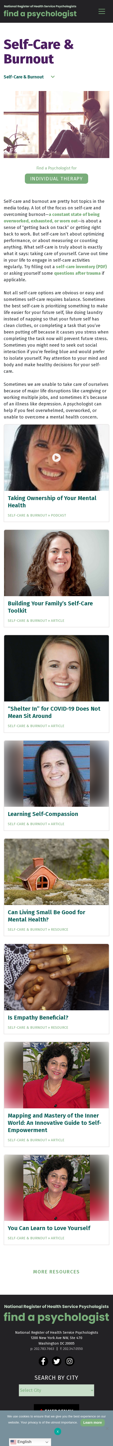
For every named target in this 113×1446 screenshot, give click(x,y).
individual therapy (56, 179)
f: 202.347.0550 (71, 1349)
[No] (106, 1428)
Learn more (92, 1422)
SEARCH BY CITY (56, 1377)
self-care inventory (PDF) (81, 266)
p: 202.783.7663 (42, 1349)
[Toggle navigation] (101, 11)
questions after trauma (77, 273)
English (20, 1442)
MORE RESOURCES (56, 1272)
